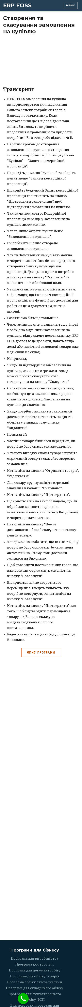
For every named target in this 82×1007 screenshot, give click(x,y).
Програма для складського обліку (34, 988)
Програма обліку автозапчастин (34, 982)
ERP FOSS (17, 5)
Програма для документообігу (34, 970)
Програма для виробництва (34, 958)
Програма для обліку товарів (34, 976)
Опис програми (41, 652)
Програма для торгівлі (34, 964)
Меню (70, 5)
